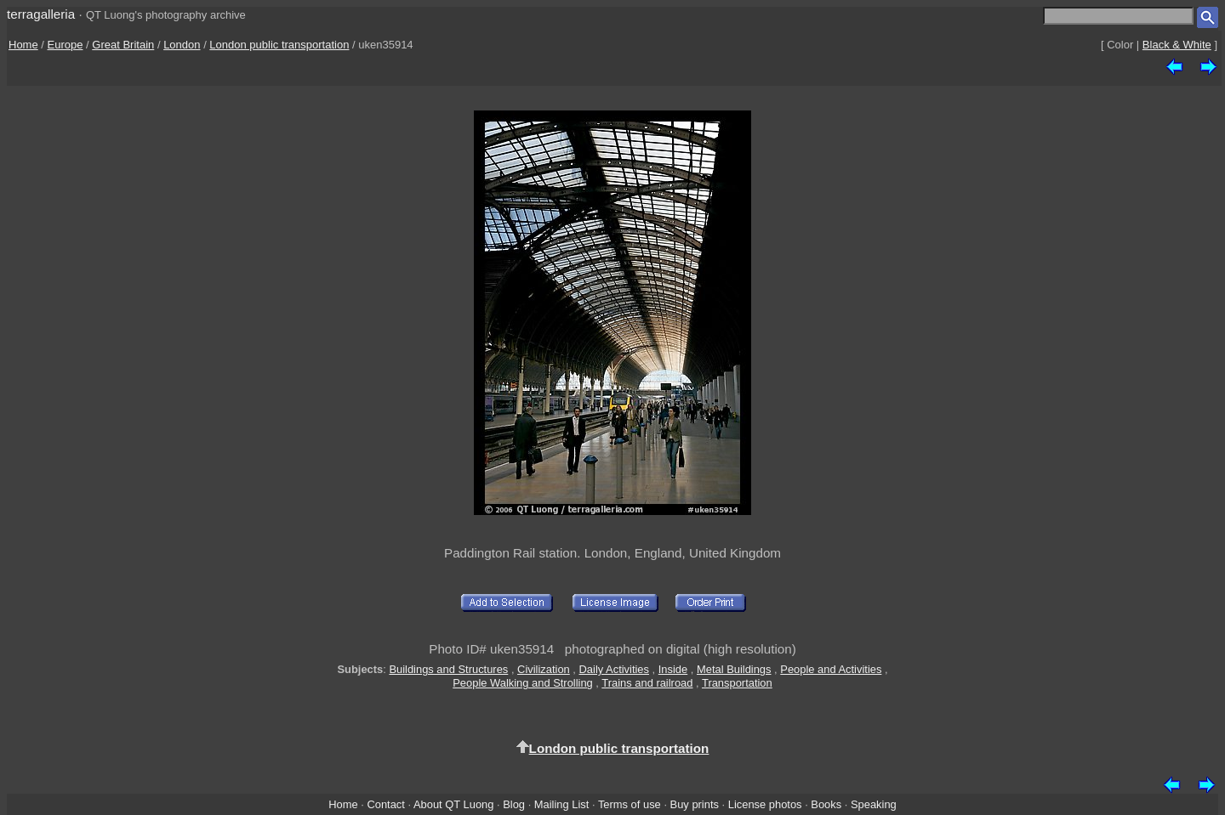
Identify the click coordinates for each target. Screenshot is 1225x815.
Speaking (874, 804)
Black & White (1176, 44)
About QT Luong (453, 804)
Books (826, 804)
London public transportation (279, 44)
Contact (385, 804)
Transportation (737, 682)
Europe (65, 44)
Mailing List (562, 804)
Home (23, 44)
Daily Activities (614, 669)
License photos (765, 804)
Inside (672, 669)
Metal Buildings (734, 669)
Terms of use (629, 804)
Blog (514, 804)
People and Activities (830, 669)
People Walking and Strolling (523, 682)
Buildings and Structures (448, 669)
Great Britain (123, 44)
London (181, 44)
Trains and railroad (646, 682)
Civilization (543, 669)
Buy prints (694, 804)
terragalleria (41, 14)
